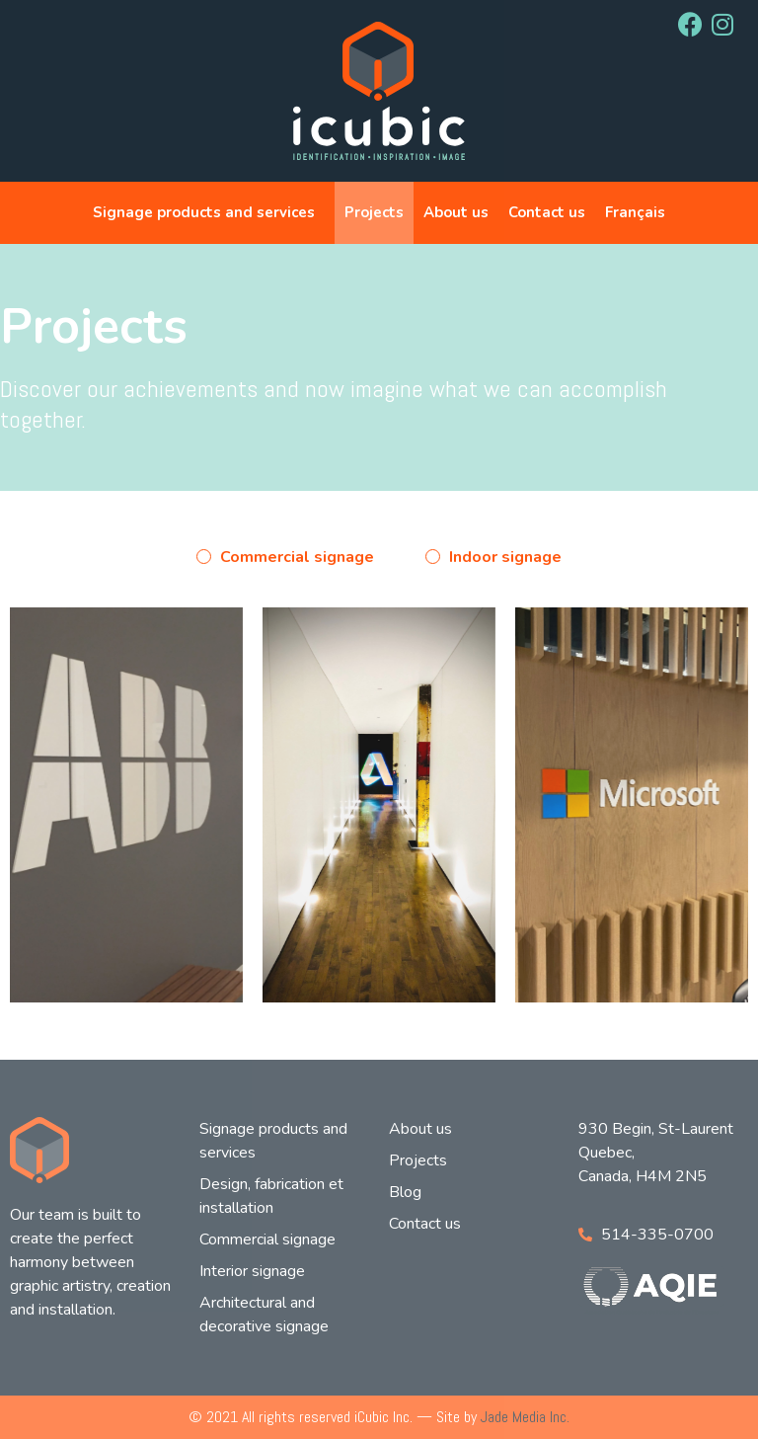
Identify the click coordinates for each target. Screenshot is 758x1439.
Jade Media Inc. (525, 1416)
